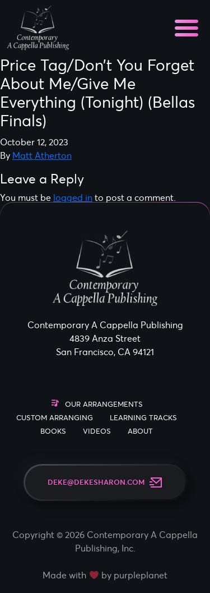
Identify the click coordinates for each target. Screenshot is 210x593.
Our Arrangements (104, 404)
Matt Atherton (42, 155)
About (140, 431)
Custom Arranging (54, 417)
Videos (97, 431)
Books (53, 431)
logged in (72, 197)
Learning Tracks (143, 417)
